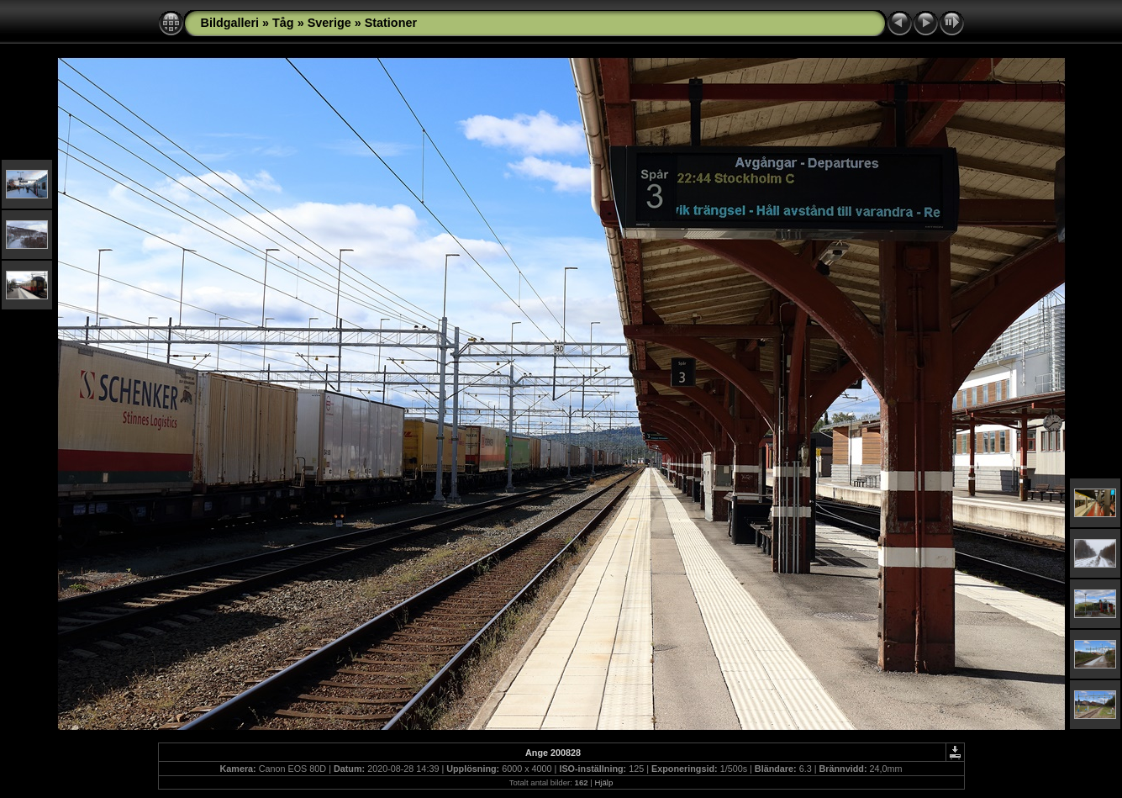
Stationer (391, 22)
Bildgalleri (230, 22)
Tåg (283, 22)
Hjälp (603, 782)
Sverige (329, 22)
